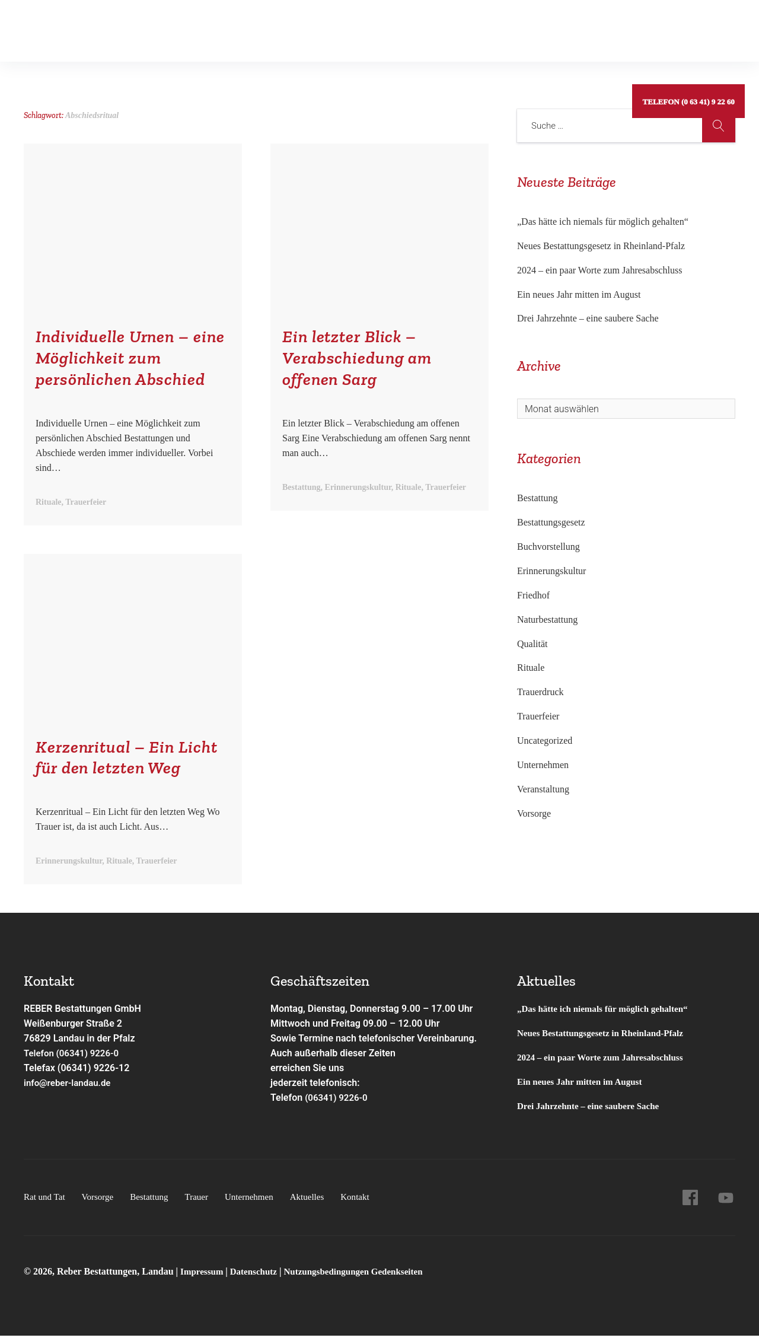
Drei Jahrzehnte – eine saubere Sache (588, 318)
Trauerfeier (538, 716)
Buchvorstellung (548, 547)
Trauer (204, 1201)
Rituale (530, 667)
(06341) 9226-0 (338, 1102)
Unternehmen (390, 26)
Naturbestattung (547, 619)
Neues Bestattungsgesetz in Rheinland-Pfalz (602, 246)
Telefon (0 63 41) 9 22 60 (687, 26)
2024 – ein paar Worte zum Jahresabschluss (599, 270)
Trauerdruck (540, 692)
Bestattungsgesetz (551, 522)
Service (323, 26)
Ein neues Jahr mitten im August (578, 294)
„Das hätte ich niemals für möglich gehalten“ (602, 221)
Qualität (532, 644)
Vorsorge (134, 26)
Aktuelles (457, 26)
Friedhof (533, 595)
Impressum (204, 1276)
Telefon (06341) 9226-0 (74, 1057)
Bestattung (193, 26)
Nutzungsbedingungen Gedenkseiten (364, 1276)
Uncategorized (544, 740)
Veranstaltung (543, 789)
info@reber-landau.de (70, 1087)
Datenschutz (258, 1276)
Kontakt (512, 26)
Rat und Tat (72, 26)
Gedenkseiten (261, 26)
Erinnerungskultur (551, 571)
